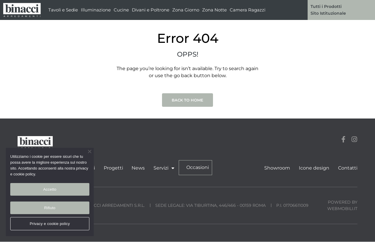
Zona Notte (214, 10)
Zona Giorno (185, 10)
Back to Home (187, 100)
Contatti (347, 168)
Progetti (112, 168)
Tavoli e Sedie (63, 10)
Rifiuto (50, 208)
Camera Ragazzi (247, 10)
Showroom (278, 168)
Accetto (49, 189)
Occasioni (196, 167)
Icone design (314, 168)
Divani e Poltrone (150, 10)
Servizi (162, 168)
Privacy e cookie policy (50, 223)
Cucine (121, 10)
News (137, 168)
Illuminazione (96, 10)
